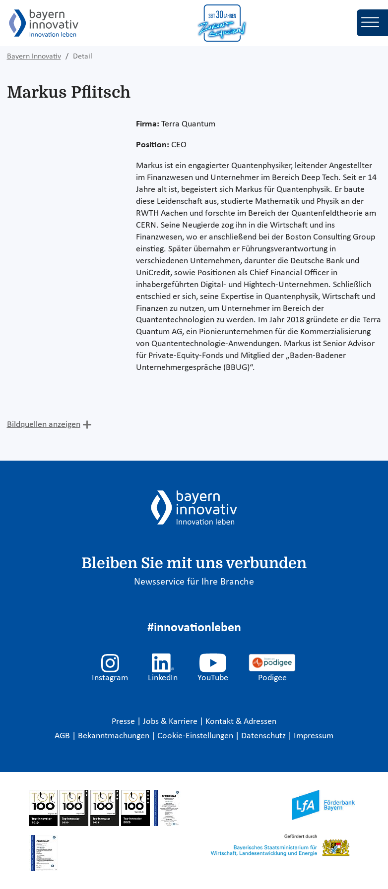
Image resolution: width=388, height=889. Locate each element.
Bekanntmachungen (114, 736)
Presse (124, 721)
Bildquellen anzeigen (43, 424)
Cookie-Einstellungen (195, 736)
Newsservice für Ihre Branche (194, 582)
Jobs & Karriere (171, 721)
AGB (63, 736)
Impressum (313, 736)
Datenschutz (264, 736)
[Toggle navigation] (372, 22)
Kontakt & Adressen (240, 721)
